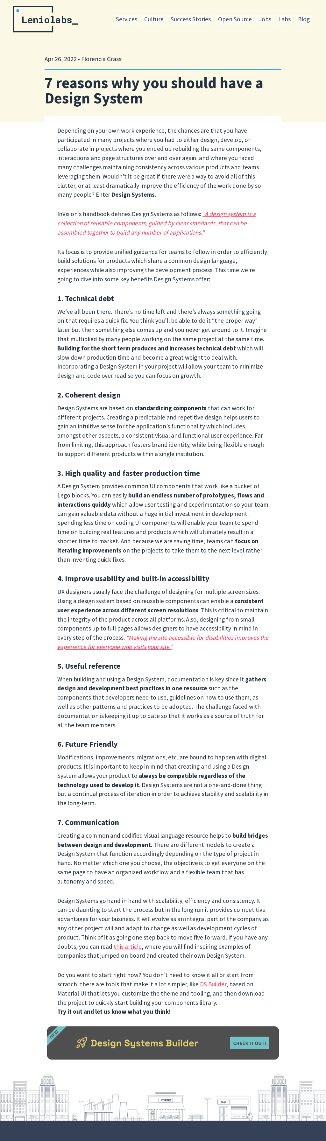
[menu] (212, 20)
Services (126, 19)
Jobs (265, 19)
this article (128, 946)
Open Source (235, 19)
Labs (284, 19)
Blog (304, 19)
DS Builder (213, 984)
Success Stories (191, 19)
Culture (154, 19)
